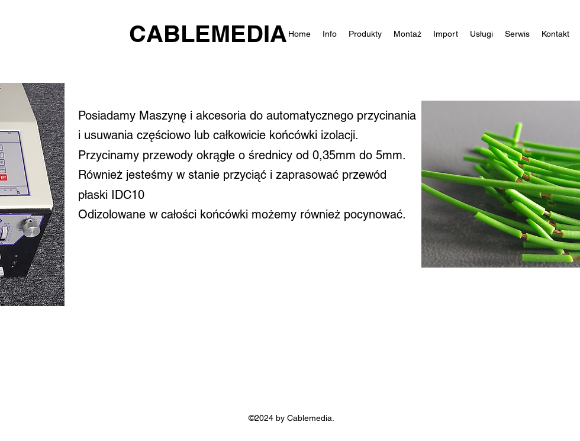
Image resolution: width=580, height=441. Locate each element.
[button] (481, 34)
